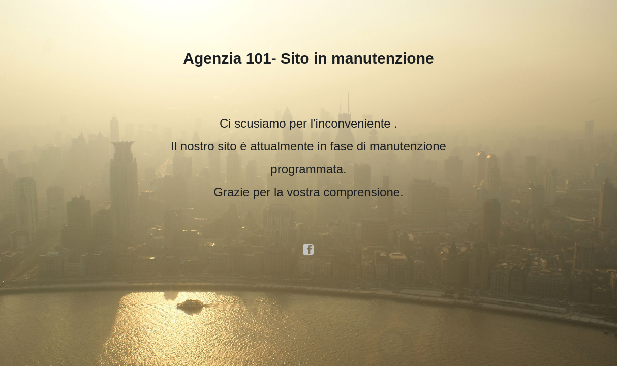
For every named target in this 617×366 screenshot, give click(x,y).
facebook (308, 249)
